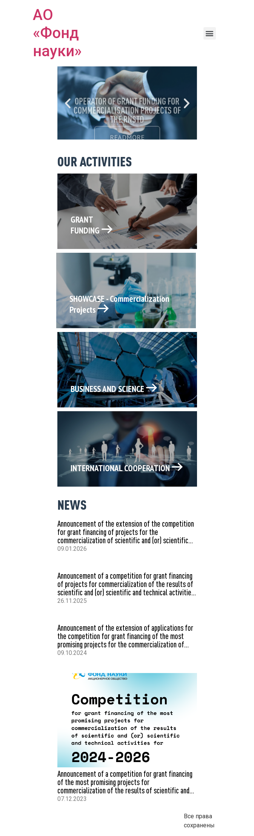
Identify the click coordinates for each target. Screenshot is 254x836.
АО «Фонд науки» (57, 33)
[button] (209, 33)
